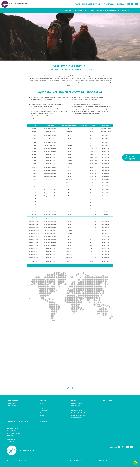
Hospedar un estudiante (92, 4)
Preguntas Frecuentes (109, 11)
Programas (68, 11)
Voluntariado (110, 4)
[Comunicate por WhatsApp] (135, 462)
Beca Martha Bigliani (77, 403)
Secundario (11, 403)
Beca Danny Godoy (76, 417)
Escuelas (120, 4)
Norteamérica (44, 413)
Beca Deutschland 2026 (78, 413)
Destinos (78, 11)
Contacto (124, 11)
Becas (85, 11)
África (41, 403)
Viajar (77, 4)
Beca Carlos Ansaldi (77, 410)
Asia (41, 405)
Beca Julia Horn (75, 405)
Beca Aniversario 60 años (78, 415)
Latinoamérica (44, 410)
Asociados (94, 11)
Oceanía (42, 415)
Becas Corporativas (77, 408)
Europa (42, 408)
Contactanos (10, 441)
